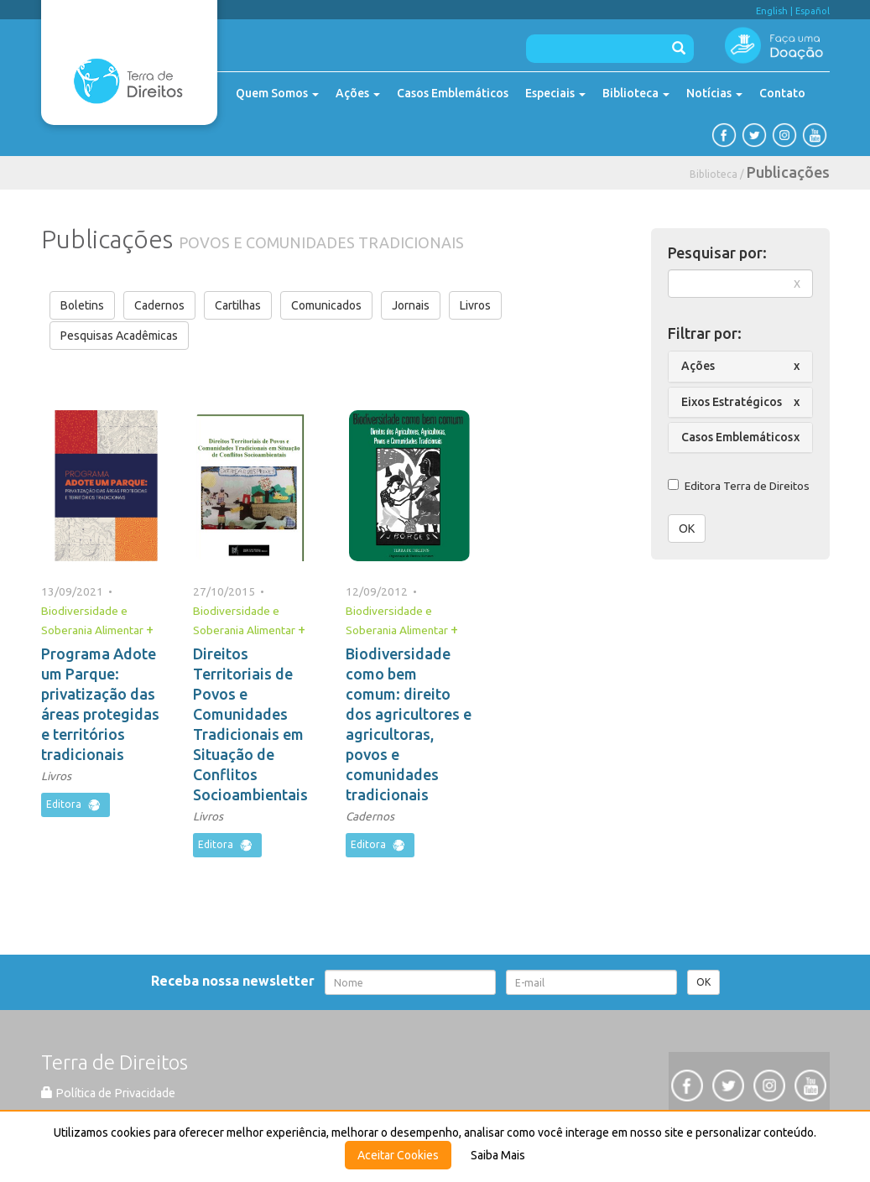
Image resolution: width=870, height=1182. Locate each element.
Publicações (788, 172)
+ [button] (150, 629)
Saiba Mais (498, 1155)
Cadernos (159, 305)
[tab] (740, 366)
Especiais (555, 93)
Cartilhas (238, 305)
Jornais (411, 305)
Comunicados (326, 305)
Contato (782, 93)
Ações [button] (698, 365)
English (772, 11)
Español (812, 11)
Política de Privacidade (108, 1093)
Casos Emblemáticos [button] (737, 437)
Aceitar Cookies (398, 1155)
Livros (475, 305)
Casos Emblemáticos (452, 93)
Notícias (714, 93)
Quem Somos (277, 93)
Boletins (82, 305)
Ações (358, 93)
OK (687, 528)
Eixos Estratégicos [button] (731, 402)
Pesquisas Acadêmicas (119, 335)
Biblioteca (635, 93)
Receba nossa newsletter (236, 980)
